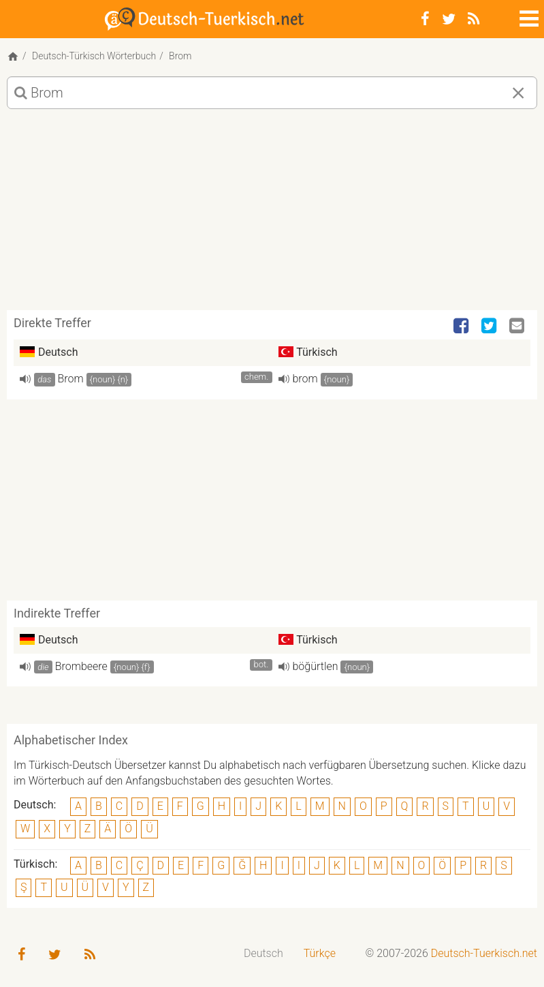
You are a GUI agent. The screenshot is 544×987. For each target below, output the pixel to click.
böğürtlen (315, 666)
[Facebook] (425, 19)
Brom (71, 378)
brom (305, 378)
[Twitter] (449, 19)
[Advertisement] (272, 214)
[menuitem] (263, 954)
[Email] (518, 326)
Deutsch (263, 953)
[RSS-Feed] (473, 19)
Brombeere (81, 666)
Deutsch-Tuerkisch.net (484, 953)
